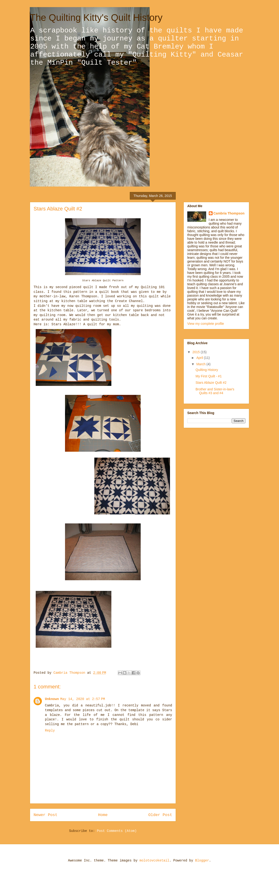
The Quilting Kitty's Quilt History (96, 17)
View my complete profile (205, 324)
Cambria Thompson (229, 213)
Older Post (160, 815)
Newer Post (45, 815)
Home (103, 815)
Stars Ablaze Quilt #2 (211, 382)
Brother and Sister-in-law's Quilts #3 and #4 (215, 391)
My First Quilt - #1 (209, 376)
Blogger (202, 860)
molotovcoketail (154, 860)
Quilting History (207, 370)
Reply (50, 730)
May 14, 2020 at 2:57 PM (82, 699)
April (200, 358)
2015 (196, 352)
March (201, 364)
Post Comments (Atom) (117, 831)
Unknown (52, 699)
